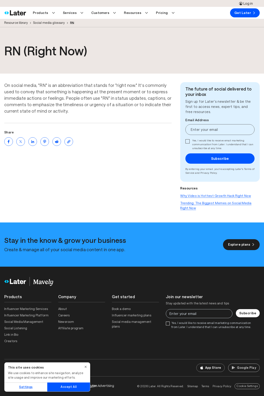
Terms (205, 386)
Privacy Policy (208, 172)
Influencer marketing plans (131, 315)
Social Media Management (23, 321)
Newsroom (66, 321)
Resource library (16, 22)
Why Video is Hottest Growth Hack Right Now (215, 196)
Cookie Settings (247, 386)
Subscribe (220, 158)
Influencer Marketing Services (26, 309)
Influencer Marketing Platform (26, 315)
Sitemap (192, 386)
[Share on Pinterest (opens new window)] (44, 141)
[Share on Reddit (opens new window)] (56, 141)
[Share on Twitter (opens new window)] (20, 141)
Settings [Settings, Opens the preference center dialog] (25, 387)
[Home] (15, 12)
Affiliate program (71, 328)
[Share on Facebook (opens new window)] (8, 141)
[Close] (85, 367)
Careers (64, 315)
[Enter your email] (220, 129)
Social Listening (15, 328)
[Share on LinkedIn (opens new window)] (32, 141)
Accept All (68, 386)
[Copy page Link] (68, 141)
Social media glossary (49, 22)
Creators (10, 341)
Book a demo (121, 309)
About (62, 309)
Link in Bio (11, 334)
